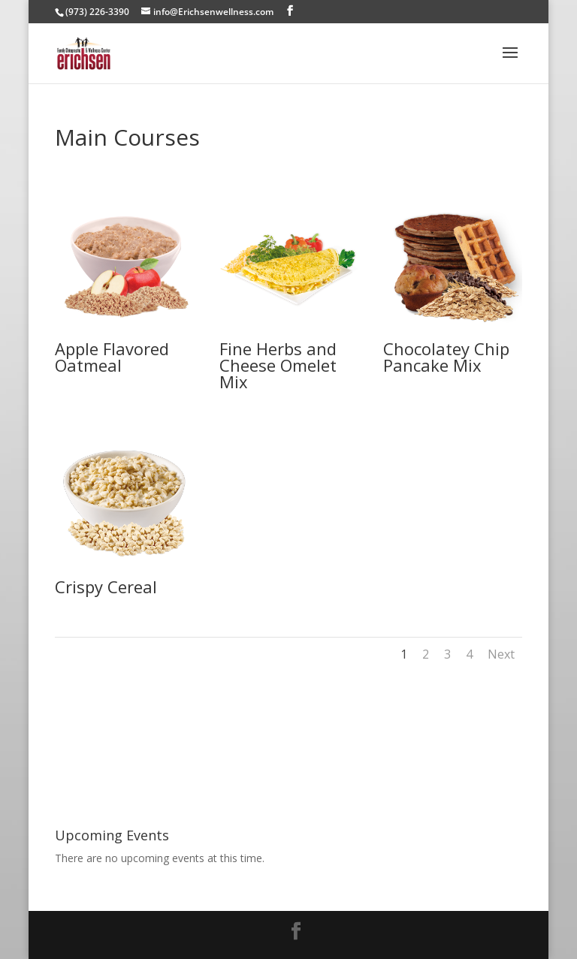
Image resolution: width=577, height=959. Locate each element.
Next (501, 654)
